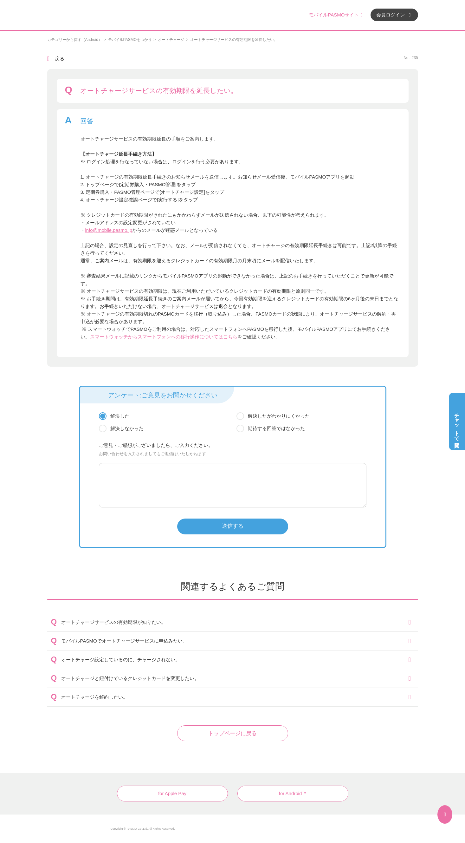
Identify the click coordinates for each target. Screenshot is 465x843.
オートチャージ (171, 39)
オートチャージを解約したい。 (94, 697)
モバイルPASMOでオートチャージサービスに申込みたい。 (124, 641)
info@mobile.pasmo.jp (108, 230)
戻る (59, 58)
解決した (119, 416)
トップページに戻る (232, 733)
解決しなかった (127, 428)
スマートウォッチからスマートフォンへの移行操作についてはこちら (163, 336)
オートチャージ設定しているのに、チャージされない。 (120, 659)
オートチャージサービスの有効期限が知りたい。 (113, 622)
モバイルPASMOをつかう (130, 39)
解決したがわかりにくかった (279, 416)
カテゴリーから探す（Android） (74, 39)
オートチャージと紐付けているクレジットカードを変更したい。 (130, 678)
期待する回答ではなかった (276, 428)
